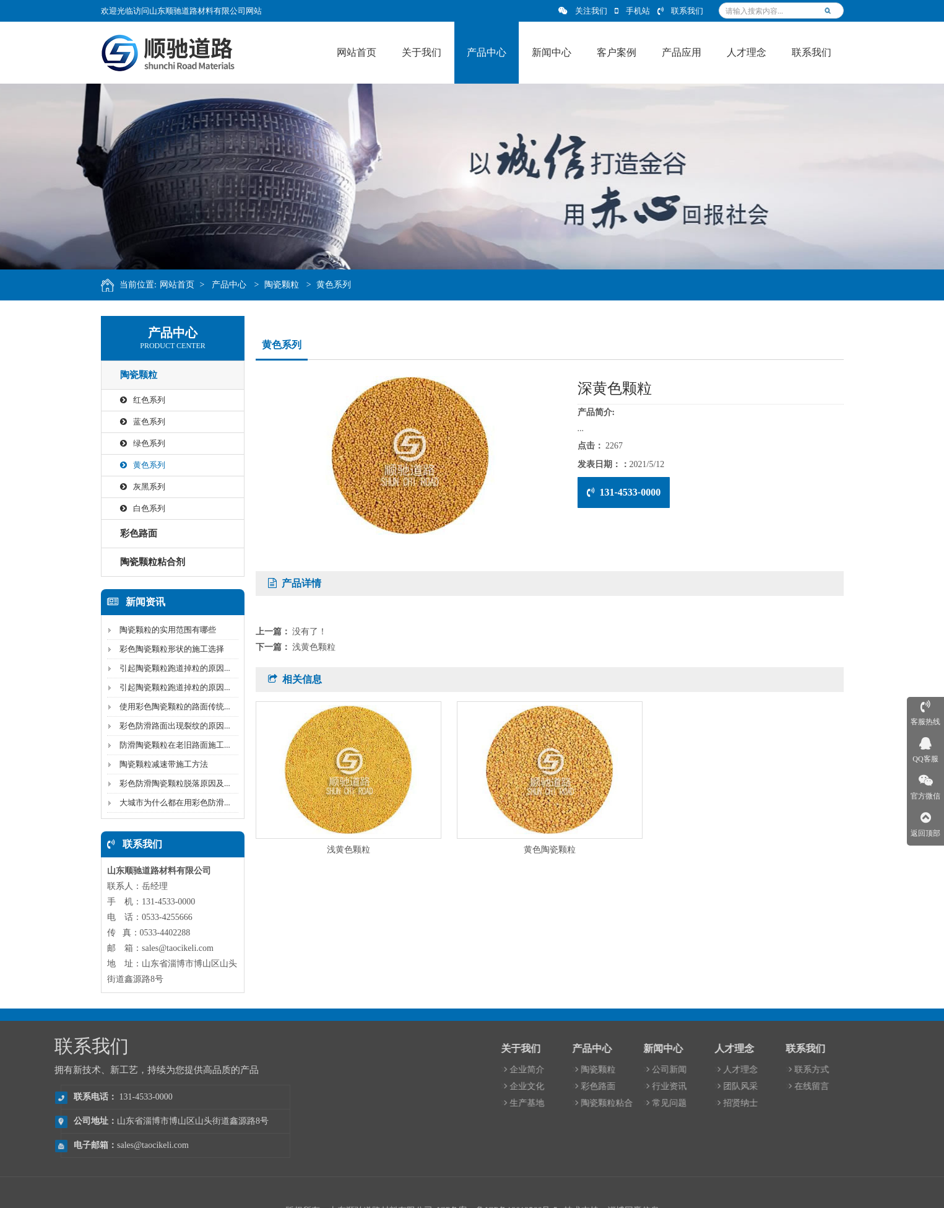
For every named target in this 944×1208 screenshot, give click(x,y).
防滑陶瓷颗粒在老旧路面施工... (170, 745)
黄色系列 (342, 284)
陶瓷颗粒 (289, 284)
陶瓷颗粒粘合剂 (147, 562)
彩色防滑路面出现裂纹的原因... (170, 725)
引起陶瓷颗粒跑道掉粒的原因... (170, 668)
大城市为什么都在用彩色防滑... (170, 802)
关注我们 (582, 10)
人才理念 (875, 1069)
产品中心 (237, 284)
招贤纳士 (875, 1103)
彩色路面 (133, 533)
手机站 (632, 10)
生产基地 (662, 1103)
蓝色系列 (137, 421)
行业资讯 (804, 1086)
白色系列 (137, 508)
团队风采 (875, 1086)
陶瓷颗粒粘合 (742, 1103)
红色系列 (137, 400)
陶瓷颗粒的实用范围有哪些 (163, 629)
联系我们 (680, 10)
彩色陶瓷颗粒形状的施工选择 (167, 649)
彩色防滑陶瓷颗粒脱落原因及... (170, 783)
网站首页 (185, 284)
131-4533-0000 (624, 492)
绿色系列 (137, 443)
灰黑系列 (137, 486)
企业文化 (662, 1086)
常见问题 (804, 1103)
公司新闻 (804, 1069)
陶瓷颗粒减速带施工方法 (159, 764)
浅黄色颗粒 (314, 647)
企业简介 (662, 1069)
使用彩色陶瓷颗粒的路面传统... (170, 706)
